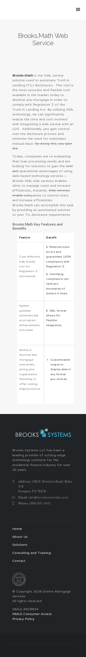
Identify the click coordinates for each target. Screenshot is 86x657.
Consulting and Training (31, 553)
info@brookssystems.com (48, 497)
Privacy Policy (23, 619)
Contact (19, 561)
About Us (20, 537)
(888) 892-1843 (40, 503)
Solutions (20, 545)
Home (17, 529)
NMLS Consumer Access (32, 614)
